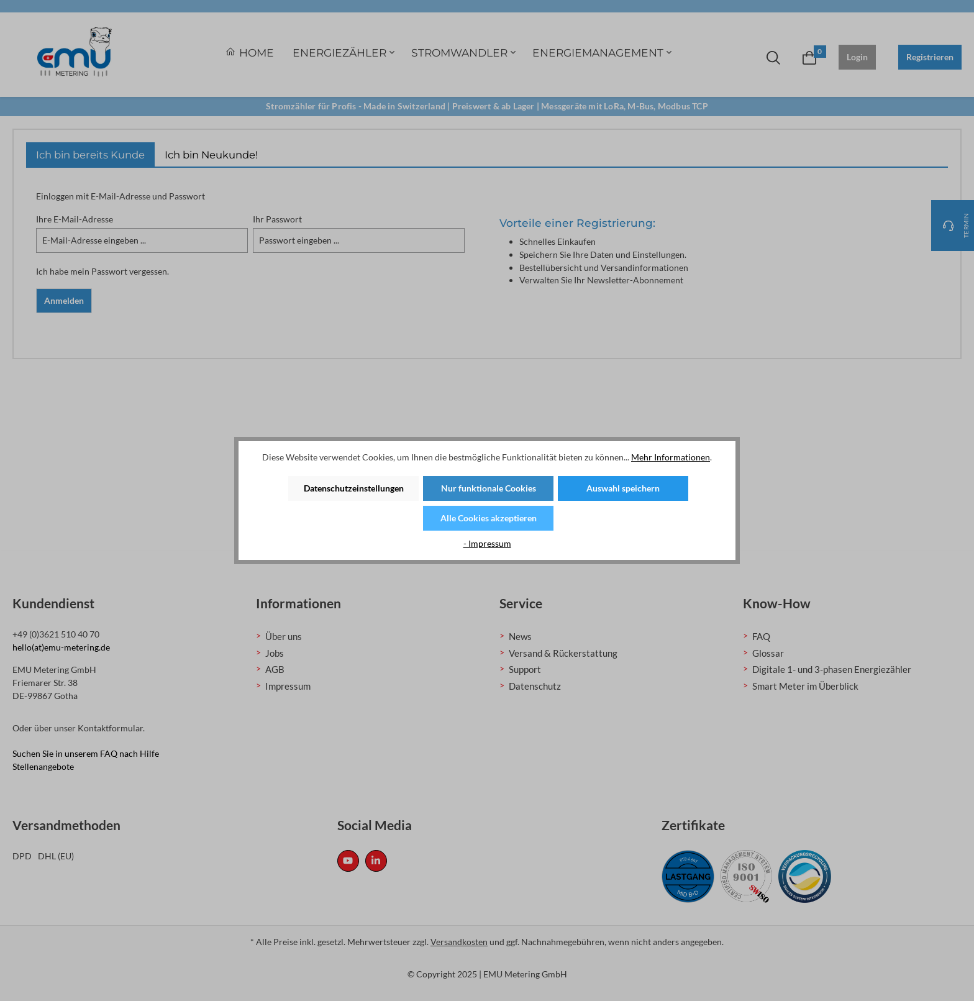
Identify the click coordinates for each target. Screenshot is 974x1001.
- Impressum (487, 543)
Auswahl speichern (623, 488)
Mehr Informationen (670, 457)
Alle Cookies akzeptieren (488, 518)
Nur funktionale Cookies (488, 488)
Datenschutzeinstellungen (354, 488)
